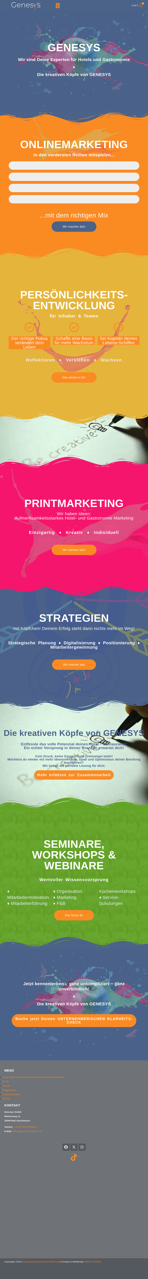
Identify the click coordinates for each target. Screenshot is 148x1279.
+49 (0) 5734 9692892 (25, 1127)
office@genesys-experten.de (27, 1131)
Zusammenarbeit (11, 1094)
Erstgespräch (9, 1090)
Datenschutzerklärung (48, 1261)
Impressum (29, 1261)
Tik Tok (6, 1098)
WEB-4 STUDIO (93, 1261)
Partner (6, 1086)
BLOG (5, 1081)
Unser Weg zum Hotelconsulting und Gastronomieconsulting (33, 1077)
